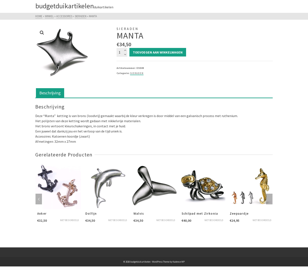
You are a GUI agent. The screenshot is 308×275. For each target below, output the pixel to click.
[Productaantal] (122, 52)
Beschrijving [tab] (50, 92)
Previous (39, 199)
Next (269, 199)
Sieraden (137, 73)
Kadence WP (179, 261)
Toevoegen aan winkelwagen (158, 52)
